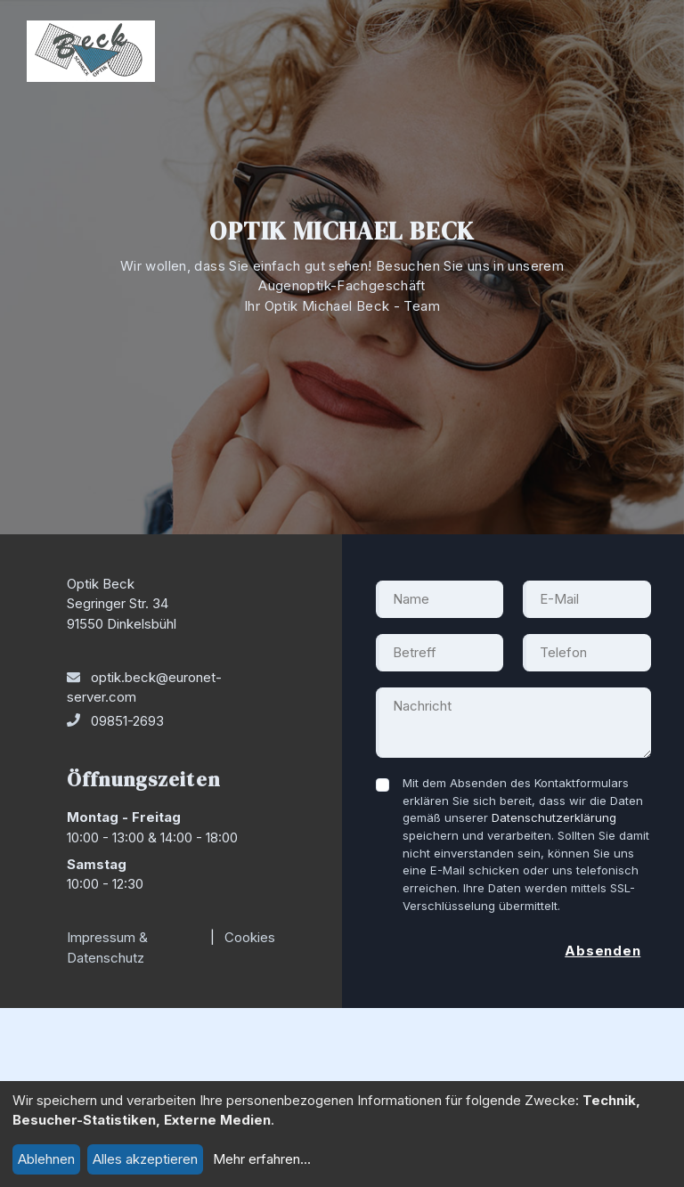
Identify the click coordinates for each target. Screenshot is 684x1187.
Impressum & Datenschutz (107, 947)
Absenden (602, 950)
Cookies (249, 937)
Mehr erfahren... (262, 1158)
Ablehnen (46, 1158)
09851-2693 (127, 720)
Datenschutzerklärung (554, 817)
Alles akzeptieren (145, 1158)
